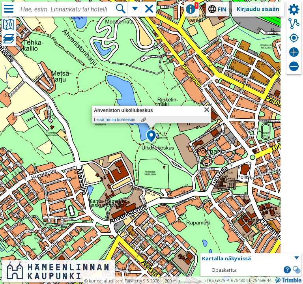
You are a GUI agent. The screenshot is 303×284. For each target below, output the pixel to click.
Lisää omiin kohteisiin (114, 119)
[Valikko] (8, 8)
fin (222, 9)
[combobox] (68, 9)
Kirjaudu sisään (258, 9)
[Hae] (120, 8)
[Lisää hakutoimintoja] (135, 8)
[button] (151, 136)
